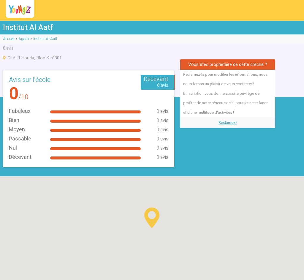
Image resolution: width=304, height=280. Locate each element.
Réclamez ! (227, 122)
